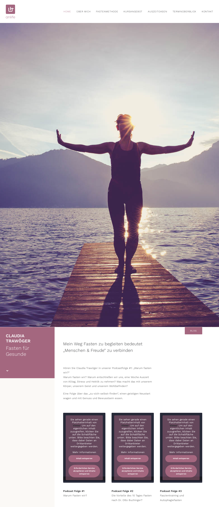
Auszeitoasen (157, 11)
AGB (126, 486)
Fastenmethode (107, 11)
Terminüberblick (184, 11)
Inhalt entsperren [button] (84, 228)
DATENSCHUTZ (138, 486)
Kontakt (207, 11)
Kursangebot (133, 11)
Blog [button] (193, 100)
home (67, 11)
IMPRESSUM (115, 486)
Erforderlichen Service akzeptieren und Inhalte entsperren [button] (84, 241)
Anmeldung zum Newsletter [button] (27, 357)
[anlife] (10, 11)
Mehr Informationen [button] (84, 222)
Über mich (83, 11)
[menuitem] (68, 11)
